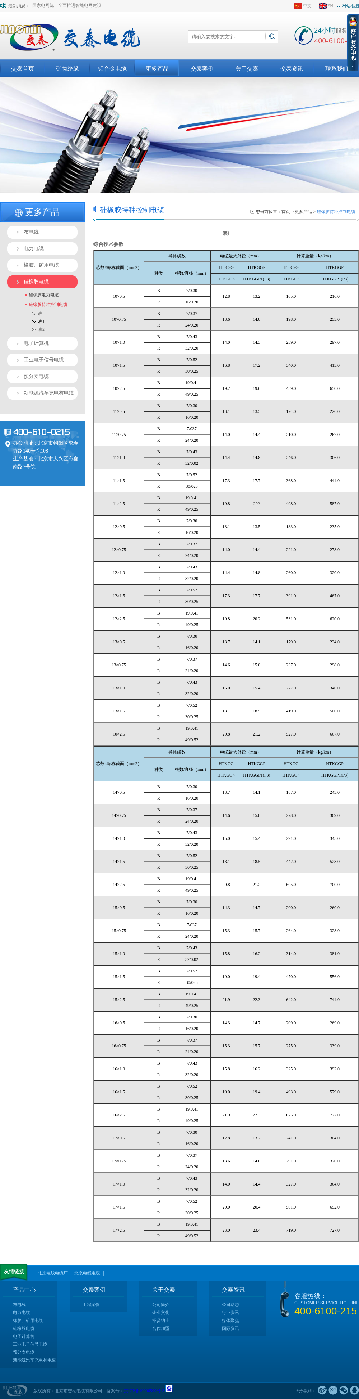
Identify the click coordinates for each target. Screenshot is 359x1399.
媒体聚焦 (230, 1320)
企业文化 (160, 1312)
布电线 (31, 232)
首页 (285, 211)
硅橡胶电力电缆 (44, 294)
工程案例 (91, 1304)
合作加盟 (160, 1328)
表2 (41, 329)
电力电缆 (34, 248)
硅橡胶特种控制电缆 (48, 304)
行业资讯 (230, 1312)
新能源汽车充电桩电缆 (49, 393)
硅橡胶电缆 (36, 281)
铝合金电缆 (112, 69)
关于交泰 (247, 69)
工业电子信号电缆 (44, 360)
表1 (41, 321)
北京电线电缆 (87, 1273)
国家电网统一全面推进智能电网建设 (66, 7)
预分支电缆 (36, 376)
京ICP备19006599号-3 (144, 1390)
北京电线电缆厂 (53, 1273)
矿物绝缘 (67, 69)
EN (326, 6)
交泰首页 (22, 69)
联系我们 (336, 69)
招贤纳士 (160, 1320)
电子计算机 (36, 343)
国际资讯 (230, 1328)
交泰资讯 (291, 69)
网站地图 (348, 5)
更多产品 (157, 69)
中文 (303, 6)
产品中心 (24, 1290)
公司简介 (160, 1304)
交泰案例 (202, 69)
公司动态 (230, 1304)
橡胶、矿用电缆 (41, 265)
